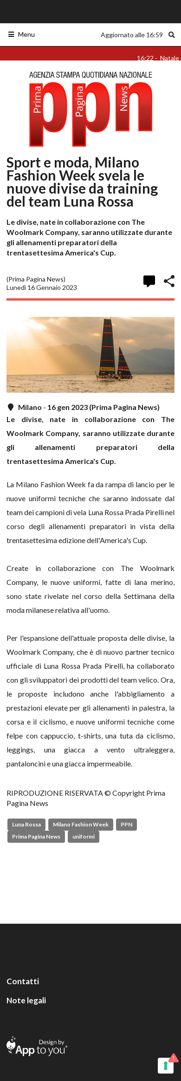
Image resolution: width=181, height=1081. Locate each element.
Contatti (22, 981)
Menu (21, 34)
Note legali (26, 1000)
